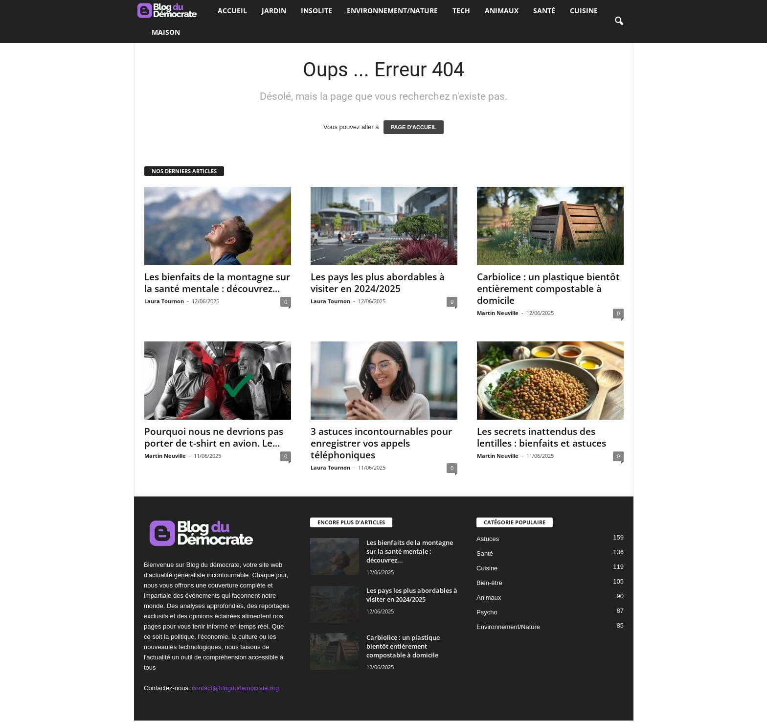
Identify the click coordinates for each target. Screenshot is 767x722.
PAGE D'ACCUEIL (413, 127)
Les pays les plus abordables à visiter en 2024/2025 (378, 283)
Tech (461, 10)
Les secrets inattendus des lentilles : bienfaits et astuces (541, 437)
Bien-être (489, 583)
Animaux (502, 10)
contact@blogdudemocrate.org (235, 688)
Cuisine (584, 10)
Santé (544, 10)
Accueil (232, 10)
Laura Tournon (164, 301)
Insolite (316, 10)
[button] (619, 21)
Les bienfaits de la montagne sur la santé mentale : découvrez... (217, 283)
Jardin (274, 10)
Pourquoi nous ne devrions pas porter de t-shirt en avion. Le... (213, 437)
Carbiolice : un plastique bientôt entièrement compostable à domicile (548, 289)
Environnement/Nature (392, 10)
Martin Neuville (498, 312)
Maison (166, 32)
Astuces (487, 538)
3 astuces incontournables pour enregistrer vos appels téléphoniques (381, 443)
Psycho (486, 612)
